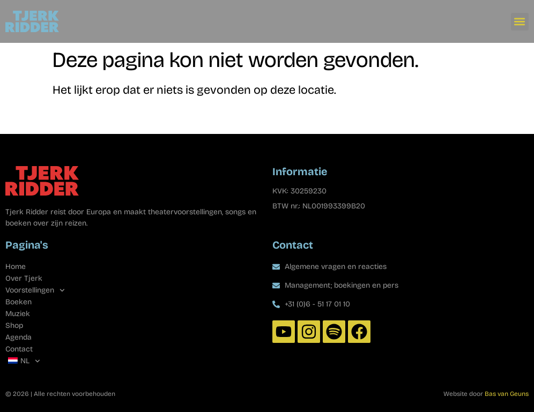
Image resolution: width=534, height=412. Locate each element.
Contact (19, 349)
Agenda (18, 337)
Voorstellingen (35, 290)
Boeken (18, 301)
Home (15, 266)
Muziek (17, 313)
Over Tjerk (23, 278)
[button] (520, 22)
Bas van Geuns (507, 394)
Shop (14, 325)
